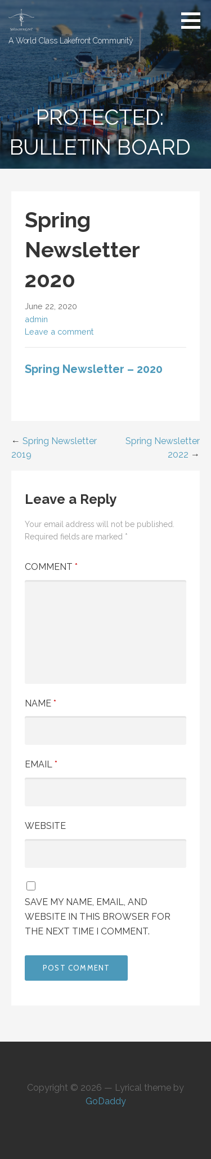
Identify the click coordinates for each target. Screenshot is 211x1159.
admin (36, 319)
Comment (51, 566)
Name (40, 703)
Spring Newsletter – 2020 (94, 369)
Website (45, 825)
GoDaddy (106, 1101)
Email (41, 764)
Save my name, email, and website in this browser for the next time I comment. (97, 916)
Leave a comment (59, 331)
